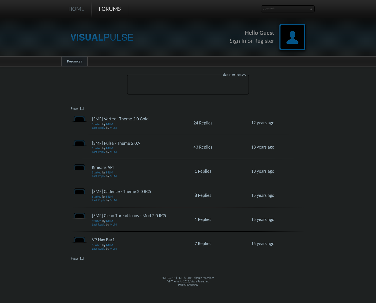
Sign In (238, 40)
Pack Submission (188, 285)
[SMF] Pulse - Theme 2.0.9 (116, 143)
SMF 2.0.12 (168, 278)
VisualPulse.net (200, 281)
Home (76, 8)
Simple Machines (204, 278)
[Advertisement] (188, 85)
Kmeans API (103, 167)
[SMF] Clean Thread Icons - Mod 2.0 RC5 (129, 215)
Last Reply (98, 128)
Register (264, 40)
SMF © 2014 (185, 278)
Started (97, 124)
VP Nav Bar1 (103, 240)
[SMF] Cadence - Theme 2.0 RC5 (121, 191)
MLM (109, 124)
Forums (110, 8)
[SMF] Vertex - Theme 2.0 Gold (120, 119)
